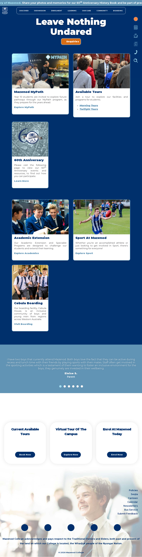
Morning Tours (89, 105)
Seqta (134, 494)
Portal (136, 20)
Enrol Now (117, 454)
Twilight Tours (89, 109)
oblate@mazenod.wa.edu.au (20, 511)
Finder (136, 62)
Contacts (136, 53)
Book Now (25, 454)
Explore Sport (84, 253)
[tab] (60, 386)
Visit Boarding (23, 324)
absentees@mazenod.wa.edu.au (23, 516)
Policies (133, 490)
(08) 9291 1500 (12, 506)
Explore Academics (26, 253)
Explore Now (71, 454)
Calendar (136, 28)
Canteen (136, 37)
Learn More (21, 181)
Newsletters (136, 45)
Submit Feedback (127, 513)
